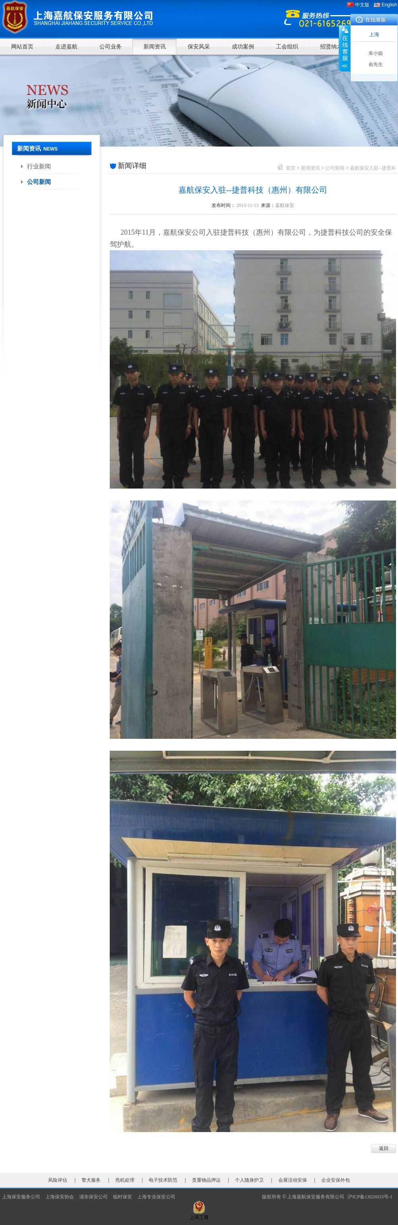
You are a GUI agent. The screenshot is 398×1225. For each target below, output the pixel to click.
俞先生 (376, 64)
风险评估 (57, 1180)
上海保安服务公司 (21, 1197)
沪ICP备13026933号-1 (372, 1197)
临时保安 (122, 1197)
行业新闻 (39, 166)
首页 (290, 168)
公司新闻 (39, 181)
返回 (383, 1148)
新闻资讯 (155, 47)
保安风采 (199, 47)
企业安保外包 (335, 1180)
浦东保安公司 (93, 1197)
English (389, 5)
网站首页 (22, 47)
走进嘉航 (66, 47)
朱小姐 (376, 53)
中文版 (362, 5)
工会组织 (287, 47)
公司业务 (110, 47)
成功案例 (243, 47)
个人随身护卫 (249, 1180)
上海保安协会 (59, 1197)
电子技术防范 (163, 1180)
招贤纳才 (331, 47)
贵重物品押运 (206, 1180)
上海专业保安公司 (156, 1197)
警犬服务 (91, 1180)
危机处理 (124, 1180)
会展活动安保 (292, 1180)
